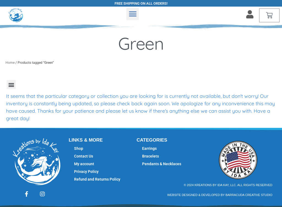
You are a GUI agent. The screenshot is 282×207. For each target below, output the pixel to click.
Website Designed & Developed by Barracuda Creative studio (219, 195)
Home (10, 63)
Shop (78, 148)
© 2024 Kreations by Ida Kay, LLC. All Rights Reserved (228, 185)
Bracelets (150, 156)
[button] (132, 14)
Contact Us (83, 156)
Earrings (149, 148)
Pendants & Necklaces (161, 164)
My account (84, 164)
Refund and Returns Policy (97, 179)
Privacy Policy (86, 171)
